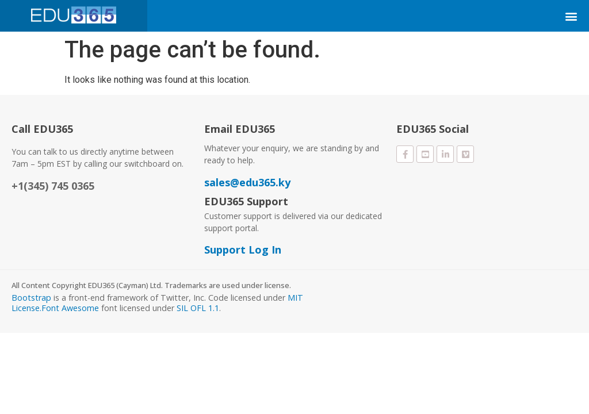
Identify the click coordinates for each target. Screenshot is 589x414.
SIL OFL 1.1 (198, 307)
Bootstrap (31, 297)
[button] (570, 15)
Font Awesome (70, 307)
